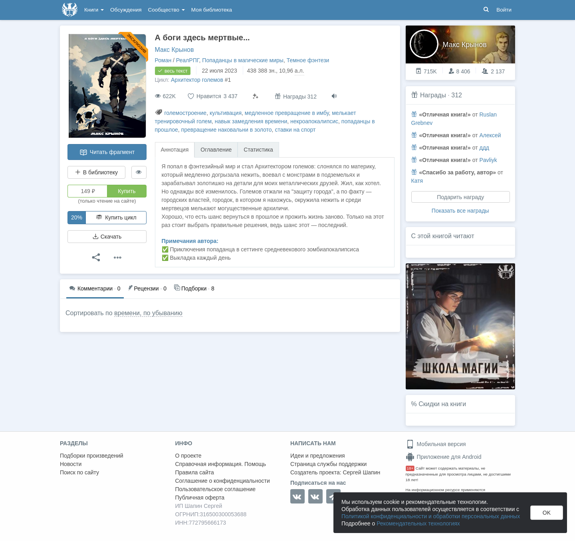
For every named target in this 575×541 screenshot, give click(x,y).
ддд (484, 147)
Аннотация (175, 149)
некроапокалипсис (314, 121)
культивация (226, 113)
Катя (417, 181)
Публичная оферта (200, 497)
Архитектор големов (197, 80)
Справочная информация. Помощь (220, 464)
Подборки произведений (91, 455)
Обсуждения (125, 10)
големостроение (185, 113)
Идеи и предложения (317, 455)
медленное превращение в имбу (287, 113)
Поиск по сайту (79, 472)
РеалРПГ (187, 60)
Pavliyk (488, 160)
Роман (163, 60)
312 (456, 95)
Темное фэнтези (308, 60)
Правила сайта (194, 472)
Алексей (490, 135)
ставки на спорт (295, 129)
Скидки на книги (442, 404)
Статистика (258, 149)
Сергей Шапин (361, 472)
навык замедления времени (251, 121)
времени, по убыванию (148, 313)
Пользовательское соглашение (215, 489)
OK (547, 512)
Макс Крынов (174, 49)
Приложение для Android (444, 456)
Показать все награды (460, 210)
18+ (410, 468)
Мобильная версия (436, 444)
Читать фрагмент (107, 152)
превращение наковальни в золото (226, 129)
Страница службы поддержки (328, 464)
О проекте (188, 455)
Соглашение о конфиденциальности (222, 481)
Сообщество (166, 10)
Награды (433, 95)
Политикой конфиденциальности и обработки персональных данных (430, 516)
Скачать (107, 236)
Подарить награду (460, 197)
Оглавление (216, 149)
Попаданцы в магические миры (243, 60)
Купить (126, 191)
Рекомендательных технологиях (418, 523)
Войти (504, 10)
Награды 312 (296, 96)
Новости (70, 464)
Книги (94, 10)
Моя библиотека (211, 10)
